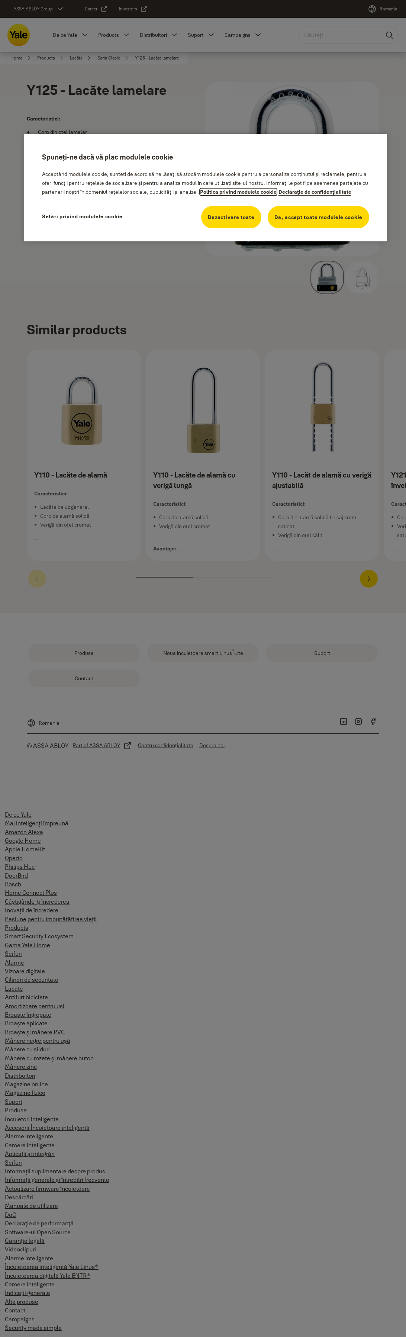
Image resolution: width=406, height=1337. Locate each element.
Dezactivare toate (231, 217)
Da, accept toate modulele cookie (318, 217)
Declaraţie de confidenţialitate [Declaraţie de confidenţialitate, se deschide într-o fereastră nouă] (314, 192)
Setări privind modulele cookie (82, 216)
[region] (205, 187)
